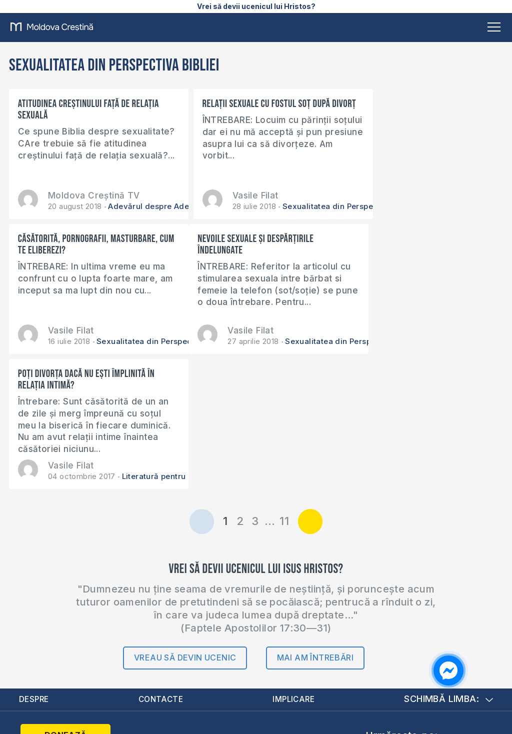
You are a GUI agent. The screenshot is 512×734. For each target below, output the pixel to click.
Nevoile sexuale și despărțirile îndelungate (76, 244)
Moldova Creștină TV (94, 195)
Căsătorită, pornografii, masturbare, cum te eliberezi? (420, 109)
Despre (34, 565)
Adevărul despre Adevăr (155, 206)
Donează (61, 601)
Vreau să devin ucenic (185, 523)
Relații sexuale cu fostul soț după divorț (248, 109)
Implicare (294, 565)
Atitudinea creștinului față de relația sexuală (88, 109)
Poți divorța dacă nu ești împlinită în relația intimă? (252, 244)
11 (284, 386)
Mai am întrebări (315, 523)
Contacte (161, 565)
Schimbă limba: (448, 564)
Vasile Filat (237, 195)
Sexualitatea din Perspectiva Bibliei (331, 206)
